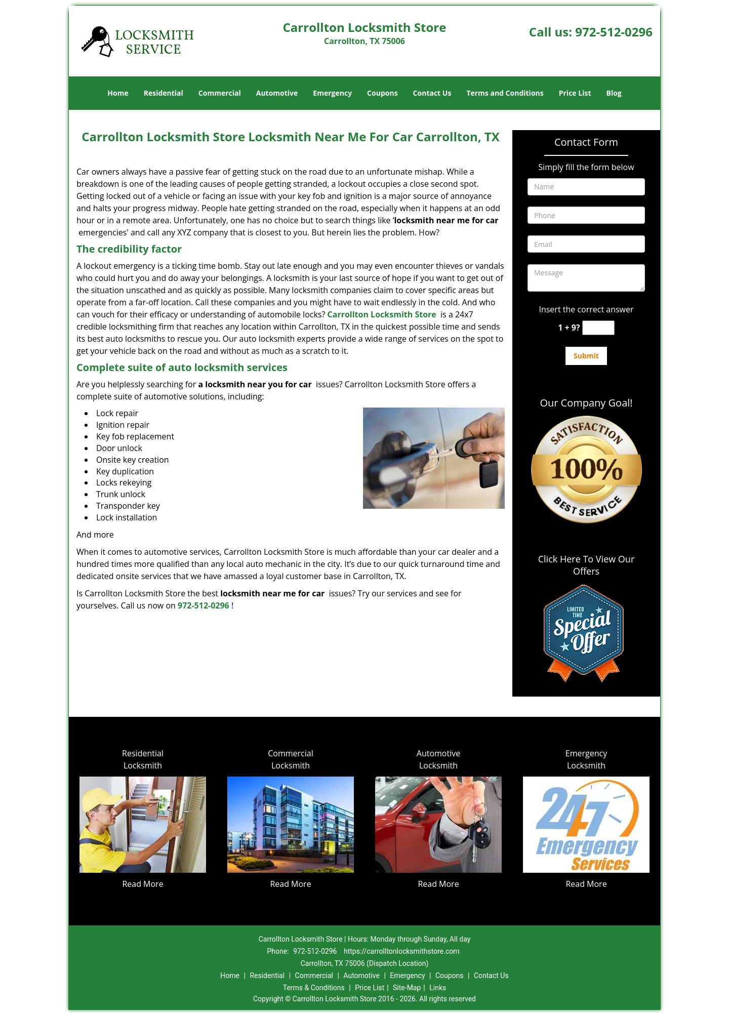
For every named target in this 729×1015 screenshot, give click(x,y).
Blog (613, 93)
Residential (163, 93)
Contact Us (432, 93)
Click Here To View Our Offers (586, 565)
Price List (575, 93)
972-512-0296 (614, 31)
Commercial (219, 93)
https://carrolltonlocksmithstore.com (402, 951)
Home (117, 93)
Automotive (277, 93)
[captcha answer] (598, 327)
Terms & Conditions (314, 988)
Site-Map (407, 988)
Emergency (332, 93)
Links (437, 988)
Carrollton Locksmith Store (382, 314)
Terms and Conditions (504, 93)
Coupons (382, 93)
